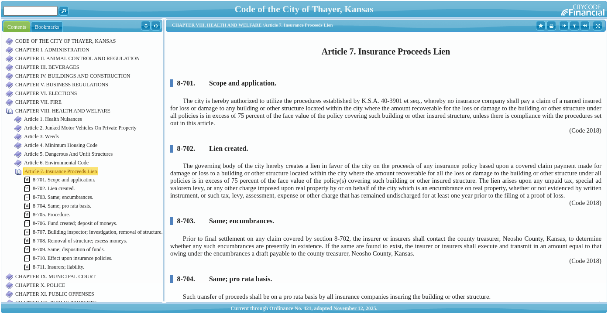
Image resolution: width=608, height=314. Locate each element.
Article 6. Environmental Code (56, 163)
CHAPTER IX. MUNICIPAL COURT (55, 276)
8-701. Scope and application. (64, 180)
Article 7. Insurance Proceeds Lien (60, 171)
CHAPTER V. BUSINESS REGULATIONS (61, 85)
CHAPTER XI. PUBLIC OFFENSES (54, 294)
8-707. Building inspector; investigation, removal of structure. (98, 232)
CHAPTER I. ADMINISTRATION (52, 50)
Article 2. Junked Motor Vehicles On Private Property (80, 128)
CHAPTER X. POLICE (40, 285)
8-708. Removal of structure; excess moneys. (80, 241)
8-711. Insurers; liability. (58, 267)
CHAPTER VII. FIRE (38, 102)
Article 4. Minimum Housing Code (60, 145)
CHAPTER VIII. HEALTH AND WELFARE (62, 111)
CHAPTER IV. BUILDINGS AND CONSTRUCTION (72, 76)
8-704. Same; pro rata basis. (62, 206)
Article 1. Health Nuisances (53, 119)
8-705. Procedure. (51, 215)
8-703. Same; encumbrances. (63, 197)
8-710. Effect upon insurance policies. (72, 258)
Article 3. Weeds (41, 136)
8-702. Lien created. (54, 188)
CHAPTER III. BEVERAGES (47, 67)
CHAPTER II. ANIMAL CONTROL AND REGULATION (77, 58)
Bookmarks (47, 27)
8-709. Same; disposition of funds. (69, 249)
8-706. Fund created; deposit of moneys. (75, 223)
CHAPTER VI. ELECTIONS (46, 93)
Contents (16, 27)
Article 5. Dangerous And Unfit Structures (68, 154)
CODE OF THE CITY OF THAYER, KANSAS (65, 41)
